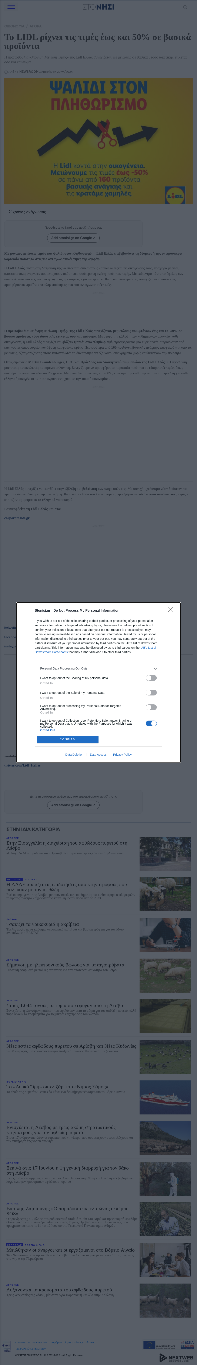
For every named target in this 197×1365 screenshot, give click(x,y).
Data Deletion (74, 754)
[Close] (172, 611)
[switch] (151, 678)
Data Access (98, 754)
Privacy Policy (122, 754)
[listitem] (98, 668)
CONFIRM (68, 739)
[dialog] (98, 683)
